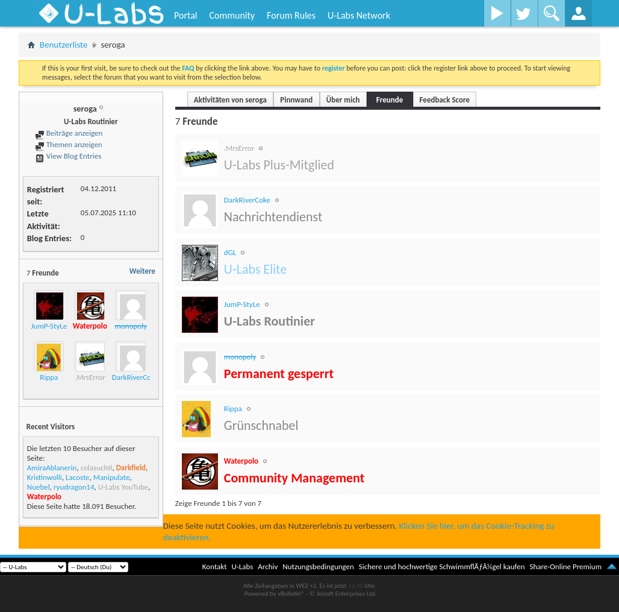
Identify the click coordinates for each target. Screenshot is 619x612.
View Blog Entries (68, 155)
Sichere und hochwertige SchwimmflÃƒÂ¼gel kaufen (442, 566)
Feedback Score (445, 99)
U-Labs (243, 566)
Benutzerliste (64, 44)
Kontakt (214, 566)
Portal (185, 15)
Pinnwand (296, 99)
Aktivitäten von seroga (230, 99)
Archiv (268, 566)
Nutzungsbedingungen (318, 566)
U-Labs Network (359, 15)
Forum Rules (291, 15)
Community (232, 15)
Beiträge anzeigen (68, 132)
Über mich (343, 99)
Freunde (389, 99)
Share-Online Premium (565, 566)
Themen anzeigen (68, 144)
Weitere (142, 271)
